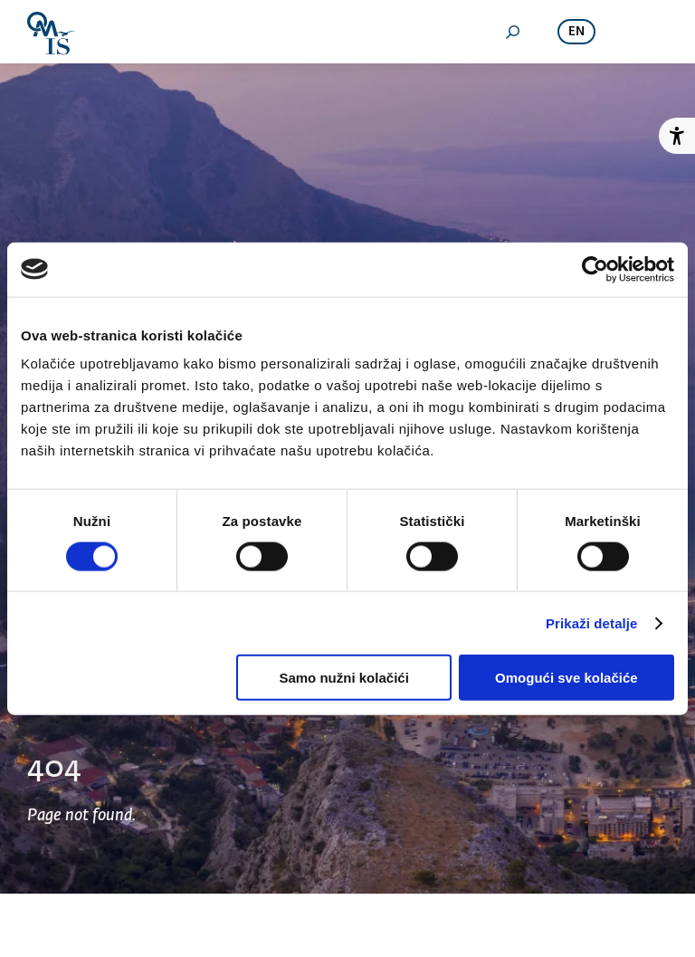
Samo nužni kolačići (343, 677)
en (576, 32)
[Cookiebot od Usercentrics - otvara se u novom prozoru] (595, 268)
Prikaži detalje (592, 622)
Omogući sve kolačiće (566, 677)
